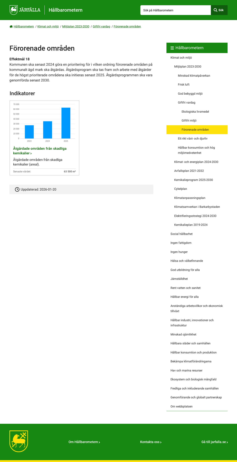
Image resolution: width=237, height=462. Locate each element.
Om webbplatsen (182, 406)
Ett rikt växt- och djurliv (193, 138)
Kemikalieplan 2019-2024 (191, 225)
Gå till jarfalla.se (213, 442)
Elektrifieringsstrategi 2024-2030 (195, 216)
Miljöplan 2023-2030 (75, 26)
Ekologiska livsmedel (195, 111)
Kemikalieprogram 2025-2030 (193, 180)
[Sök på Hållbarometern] (175, 10)
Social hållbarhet (182, 234)
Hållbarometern (24, 26)
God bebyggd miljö (190, 93)
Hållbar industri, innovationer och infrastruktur (192, 322)
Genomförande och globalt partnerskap (196, 397)
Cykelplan (180, 189)
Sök (221, 10)
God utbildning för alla (185, 270)
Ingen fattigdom (181, 243)
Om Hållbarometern (83, 442)
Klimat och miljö (48, 26)
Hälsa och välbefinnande (187, 261)
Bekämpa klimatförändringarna (191, 361)
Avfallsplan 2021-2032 (189, 171)
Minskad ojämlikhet (183, 334)
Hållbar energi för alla (185, 297)
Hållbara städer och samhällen (191, 343)
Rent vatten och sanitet (186, 288)
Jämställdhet (179, 279)
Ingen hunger (179, 252)
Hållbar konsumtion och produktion (194, 352)
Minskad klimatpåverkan (194, 75)
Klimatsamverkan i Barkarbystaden (197, 207)
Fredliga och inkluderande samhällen (195, 388)
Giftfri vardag (101, 26)
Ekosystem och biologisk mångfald (193, 379)
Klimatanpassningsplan (189, 198)
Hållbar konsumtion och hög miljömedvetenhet (196, 150)
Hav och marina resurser (186, 370)
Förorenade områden (127, 26)
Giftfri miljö (189, 120)
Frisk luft (183, 84)
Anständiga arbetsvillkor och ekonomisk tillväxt (197, 308)
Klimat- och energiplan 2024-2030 (196, 162)
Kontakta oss (149, 442)
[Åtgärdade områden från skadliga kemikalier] (44, 138)
